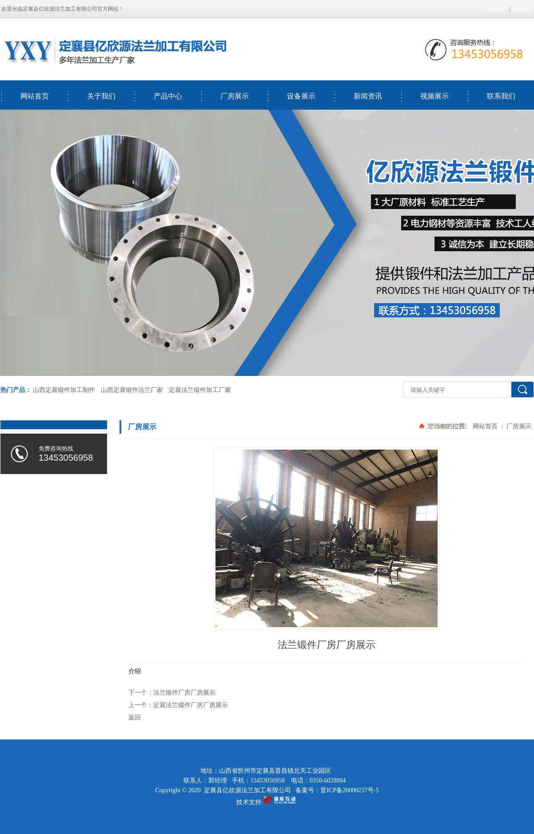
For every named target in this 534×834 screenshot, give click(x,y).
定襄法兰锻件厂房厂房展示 (190, 704)
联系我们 (522, 9)
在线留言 (497, 9)
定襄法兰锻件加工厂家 (200, 390)
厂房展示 (234, 96)
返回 (134, 717)
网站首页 (34, 96)
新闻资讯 (368, 96)
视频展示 (434, 96)
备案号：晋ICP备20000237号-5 (337, 790)
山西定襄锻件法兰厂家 (132, 390)
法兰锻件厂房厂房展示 (184, 692)
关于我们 (101, 96)
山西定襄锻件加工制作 (64, 390)
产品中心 (168, 96)
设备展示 (301, 96)
